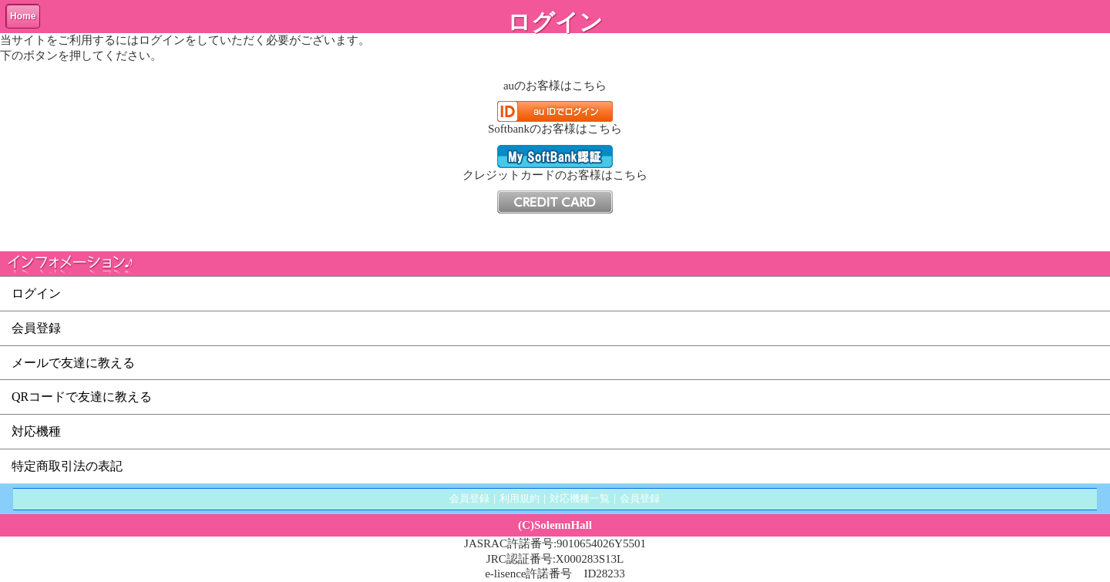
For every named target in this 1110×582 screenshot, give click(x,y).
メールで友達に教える (73, 362)
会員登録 (36, 328)
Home (22, 16)
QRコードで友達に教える (82, 396)
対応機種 (36, 431)
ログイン (36, 293)
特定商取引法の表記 (67, 466)
